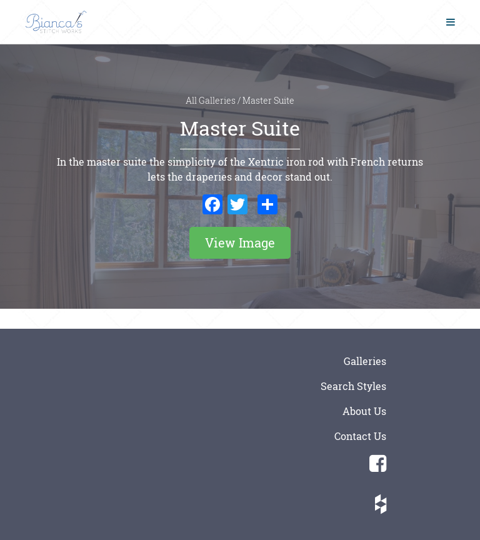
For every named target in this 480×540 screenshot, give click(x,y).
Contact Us (360, 435)
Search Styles (353, 385)
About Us (364, 411)
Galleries (365, 361)
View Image (240, 242)
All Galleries (212, 100)
